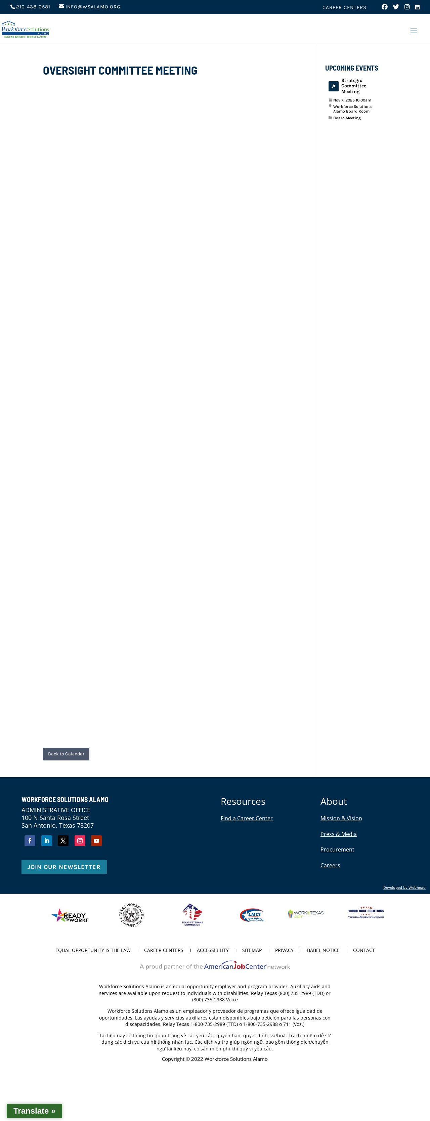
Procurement (337, 849)
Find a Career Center (247, 818)
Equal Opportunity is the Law (93, 950)
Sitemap (252, 950)
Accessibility (213, 950)
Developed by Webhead (404, 887)
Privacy (284, 950)
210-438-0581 (33, 7)
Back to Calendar (66, 754)
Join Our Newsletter (64, 867)
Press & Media (338, 834)
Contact (364, 950)
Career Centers (344, 7)
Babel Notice (323, 950)
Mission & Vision (341, 818)
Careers (330, 865)
